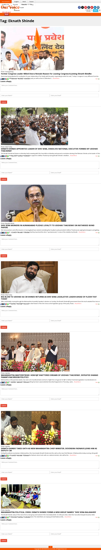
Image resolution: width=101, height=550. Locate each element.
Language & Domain (89, 10)
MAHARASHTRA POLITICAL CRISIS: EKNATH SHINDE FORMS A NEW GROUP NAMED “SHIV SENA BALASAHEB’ (48, 512)
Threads (15, 4)
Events (4, 7)
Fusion (32, 1)
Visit (98, 79)
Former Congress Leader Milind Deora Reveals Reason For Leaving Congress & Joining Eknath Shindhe (46, 74)
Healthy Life (5, 4)
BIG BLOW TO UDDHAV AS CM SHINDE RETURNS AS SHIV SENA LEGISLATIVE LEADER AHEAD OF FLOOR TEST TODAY (49, 298)
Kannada (12, 7)
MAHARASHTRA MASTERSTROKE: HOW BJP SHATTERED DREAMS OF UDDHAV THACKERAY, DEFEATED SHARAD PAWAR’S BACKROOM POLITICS (49, 376)
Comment (27, 79)
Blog (32, 4)
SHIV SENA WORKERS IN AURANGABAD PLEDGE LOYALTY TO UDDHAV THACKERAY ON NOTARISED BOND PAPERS (47, 226)
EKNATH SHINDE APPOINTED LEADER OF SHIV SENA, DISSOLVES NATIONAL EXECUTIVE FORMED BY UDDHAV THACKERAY (49, 150)
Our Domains (6, 1)
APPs (95, 10)
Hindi (24, 1)
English (16, 1)
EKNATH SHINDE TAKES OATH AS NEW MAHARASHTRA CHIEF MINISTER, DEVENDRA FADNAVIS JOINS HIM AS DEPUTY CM (49, 449)
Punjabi (21, 7)
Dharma (24, 4)
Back (6, 14)
